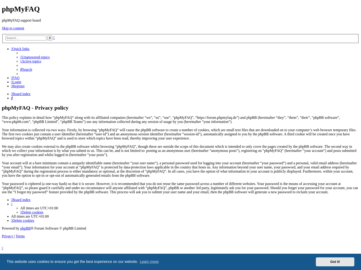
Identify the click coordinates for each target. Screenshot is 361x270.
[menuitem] (35, 57)
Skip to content (13, 28)
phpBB (25, 228)
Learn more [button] (149, 262)
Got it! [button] (335, 262)
